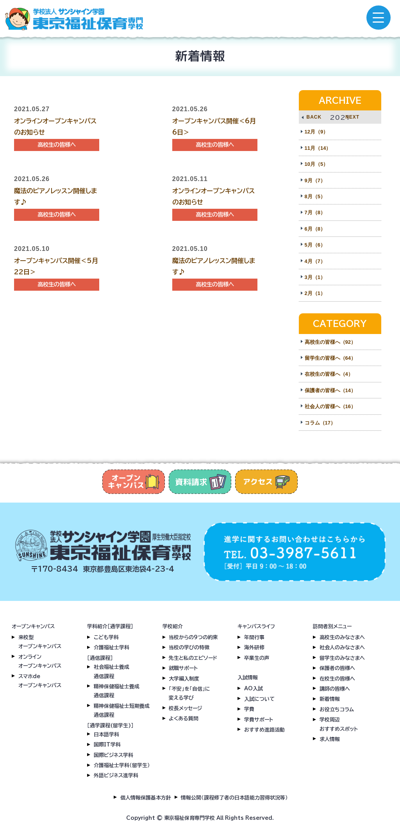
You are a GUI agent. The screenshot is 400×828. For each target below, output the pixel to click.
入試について (259, 699)
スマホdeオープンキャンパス (39, 681)
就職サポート (183, 668)
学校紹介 (172, 626)
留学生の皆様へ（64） (330, 358)
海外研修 (254, 647)
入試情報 (248, 677)
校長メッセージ (185, 708)
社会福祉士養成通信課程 (111, 672)
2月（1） (315, 293)
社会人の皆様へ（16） (330, 406)
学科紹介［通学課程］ (110, 626)
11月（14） (318, 148)
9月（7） (315, 180)
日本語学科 (106, 734)
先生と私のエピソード (193, 658)
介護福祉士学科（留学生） (122, 765)
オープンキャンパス (33, 626)
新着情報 (330, 699)
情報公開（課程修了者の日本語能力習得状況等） (234, 797)
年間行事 (254, 637)
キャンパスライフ (256, 626)
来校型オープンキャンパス (39, 642)
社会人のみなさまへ (342, 647)
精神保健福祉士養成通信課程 (116, 691)
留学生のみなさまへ (342, 658)
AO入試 (253, 688)
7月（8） (315, 212)
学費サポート (258, 719)
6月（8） (315, 229)
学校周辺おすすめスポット (339, 724)
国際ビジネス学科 (113, 755)
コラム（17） (320, 423)
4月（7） (315, 261)
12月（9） (317, 132)
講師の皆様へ (335, 688)
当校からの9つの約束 (193, 637)
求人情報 (330, 739)
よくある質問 (183, 718)
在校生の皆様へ (337, 678)
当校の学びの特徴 (189, 647)
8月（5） (315, 196)
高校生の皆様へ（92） (330, 342)
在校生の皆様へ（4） (329, 374)
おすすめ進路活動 (264, 729)
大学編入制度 (184, 678)
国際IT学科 (107, 744)
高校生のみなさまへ (342, 637)
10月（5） (317, 164)
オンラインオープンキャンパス (39, 661)
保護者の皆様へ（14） (330, 390)
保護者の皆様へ (337, 668)
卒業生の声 (257, 658)
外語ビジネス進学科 (116, 775)
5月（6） (315, 245)
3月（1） (315, 277)
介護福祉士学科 (111, 647)
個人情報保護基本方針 (145, 797)
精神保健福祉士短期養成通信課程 (122, 711)
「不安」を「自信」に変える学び (189, 693)
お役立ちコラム (337, 709)
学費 (249, 709)
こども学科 (106, 637)
